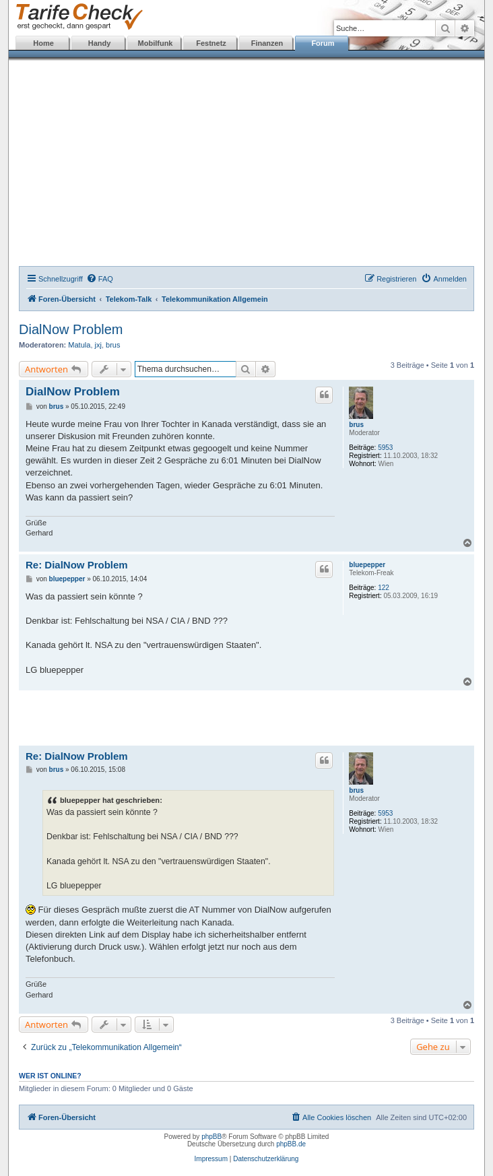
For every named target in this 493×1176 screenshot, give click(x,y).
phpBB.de (291, 1144)
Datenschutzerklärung (265, 1159)
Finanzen (267, 43)
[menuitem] (99, 279)
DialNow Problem (71, 329)
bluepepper (367, 564)
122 (383, 587)
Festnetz (211, 43)
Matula (79, 345)
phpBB (211, 1136)
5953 (385, 447)
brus (113, 345)
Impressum (211, 1159)
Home (43, 43)
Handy (99, 43)
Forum (322, 43)
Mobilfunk (155, 43)
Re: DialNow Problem (77, 564)
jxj (98, 345)
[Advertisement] (246, 165)
